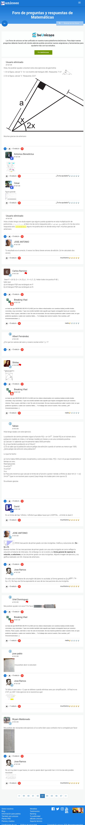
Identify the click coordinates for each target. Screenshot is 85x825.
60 (28, 796)
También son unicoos (10, 816)
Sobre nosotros (7, 809)
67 (61, 796)
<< (19, 796)
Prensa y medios (8, 821)
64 (47, 796)
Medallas (33, 809)
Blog (3, 811)
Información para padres (11, 814)
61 (33, 796)
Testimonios (35, 811)
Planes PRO (6, 819)
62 (38, 796)
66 (56, 796)
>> (66, 796)
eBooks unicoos (36, 819)
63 (42, 796)
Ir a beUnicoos (43, 52)
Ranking (33, 814)
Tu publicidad (35, 816)
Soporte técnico (36, 821)
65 (52, 796)
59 (24, 796)
